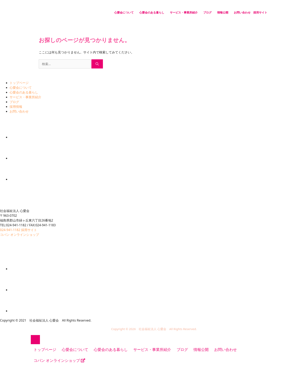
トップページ (19, 83)
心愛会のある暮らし (151, 12)
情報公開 (222, 12)
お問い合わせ (242, 12)
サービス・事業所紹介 (184, 12)
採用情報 (16, 106)
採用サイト (260, 12)
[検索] (97, 63)
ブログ (207, 12)
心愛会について (124, 12)
